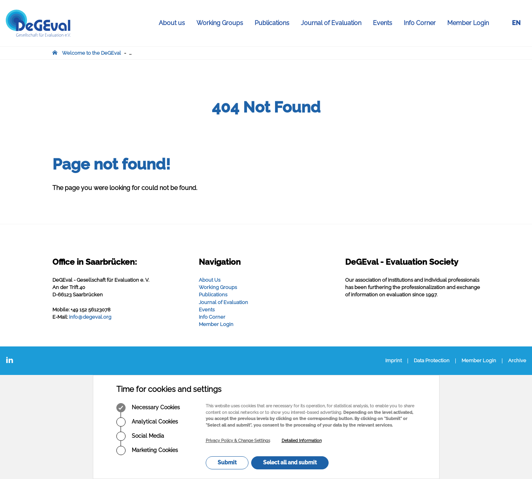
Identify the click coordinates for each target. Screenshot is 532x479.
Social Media (140, 436)
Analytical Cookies (147, 422)
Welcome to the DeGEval (91, 53)
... (130, 53)
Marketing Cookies (147, 450)
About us (175, 23)
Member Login (468, 23)
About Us (209, 280)
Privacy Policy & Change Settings (238, 440)
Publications (275, 23)
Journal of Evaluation (334, 23)
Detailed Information (302, 440)
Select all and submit (290, 462)
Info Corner (422, 23)
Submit (227, 462)
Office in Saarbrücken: (94, 262)
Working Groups (222, 23)
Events (385, 23)
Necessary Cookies (148, 407)
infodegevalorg (90, 317)
